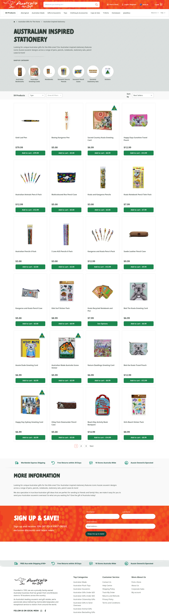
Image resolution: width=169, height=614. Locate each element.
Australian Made (38, 15)
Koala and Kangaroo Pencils (99, 194)
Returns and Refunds (111, 596)
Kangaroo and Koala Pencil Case (29, 308)
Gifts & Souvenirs (54, 15)
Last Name (126, 512)
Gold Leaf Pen (21, 137)
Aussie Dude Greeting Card (27, 365)
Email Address (92, 522)
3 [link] (86, 446)
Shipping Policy (108, 589)
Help (162, 15)
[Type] (37, 95)
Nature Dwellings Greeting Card (101, 365)
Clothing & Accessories (79, 15)
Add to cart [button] (30, 153)
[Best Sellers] (143, 95)
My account (136, 592)
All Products (10, 15)
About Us (154, 15)
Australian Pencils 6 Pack (26, 251)
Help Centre (107, 585)
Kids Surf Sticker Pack (61, 308)
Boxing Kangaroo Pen (61, 137)
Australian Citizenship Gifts (84, 599)
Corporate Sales (137, 589)
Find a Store (112, 6)
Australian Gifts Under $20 (84, 592)
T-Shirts (106, 15)
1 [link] (76, 446)
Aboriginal (25, 15)
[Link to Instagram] (41, 611)
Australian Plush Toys (81, 585)
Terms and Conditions (111, 603)
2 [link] (81, 446)
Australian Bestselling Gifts (84, 612)
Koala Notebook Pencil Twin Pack (138, 194)
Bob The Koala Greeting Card (136, 308)
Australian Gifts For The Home (29, 22)
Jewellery (126, 15)
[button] (159, 5)
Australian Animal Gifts (82, 609)
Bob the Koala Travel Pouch (135, 365)
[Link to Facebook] (45, 611)
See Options (102, 323)
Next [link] (91, 446)
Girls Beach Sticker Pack (134, 422)
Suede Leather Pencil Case (135, 251)
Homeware (116, 15)
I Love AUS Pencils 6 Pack (62, 251)
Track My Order (108, 592)
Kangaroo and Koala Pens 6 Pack (101, 251)
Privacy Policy (107, 599)
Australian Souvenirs (81, 589)
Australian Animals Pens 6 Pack (29, 194)
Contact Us (106, 582)
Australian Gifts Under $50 (84, 596)
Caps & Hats (95, 15)
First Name (91, 512)
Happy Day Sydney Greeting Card (29, 422)
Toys (65, 15)
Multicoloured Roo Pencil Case (64, 194)
